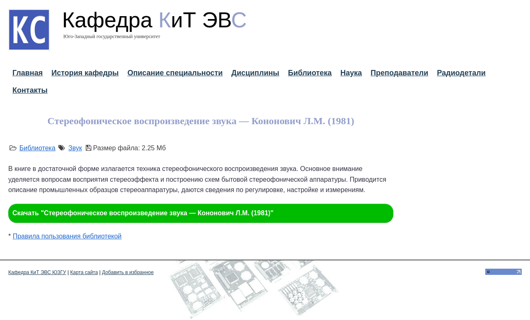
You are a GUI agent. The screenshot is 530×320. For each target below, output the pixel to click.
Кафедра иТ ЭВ (154, 20)
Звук (75, 148)
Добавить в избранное (128, 272)
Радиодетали (461, 73)
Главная (27, 73)
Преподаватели (399, 73)
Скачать (143, 213)
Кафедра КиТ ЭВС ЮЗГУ (37, 272)
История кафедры (84, 73)
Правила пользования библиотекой (67, 236)
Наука (351, 73)
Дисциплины (255, 73)
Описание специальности (175, 73)
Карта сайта (84, 272)
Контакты (30, 90)
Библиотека (310, 73)
